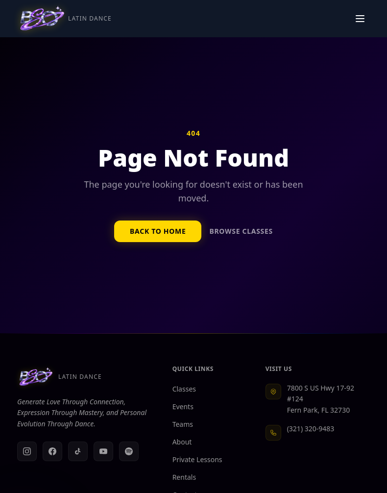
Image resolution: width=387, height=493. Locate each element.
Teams (186, 424)
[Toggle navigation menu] (360, 18)
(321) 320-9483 (311, 428)
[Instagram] (27, 451)
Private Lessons (201, 459)
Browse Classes (240, 231)
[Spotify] (129, 451)
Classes (188, 389)
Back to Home (158, 231)
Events (186, 406)
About (186, 441)
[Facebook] (52, 451)
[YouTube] (103, 451)
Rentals (188, 477)
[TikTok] (78, 451)
